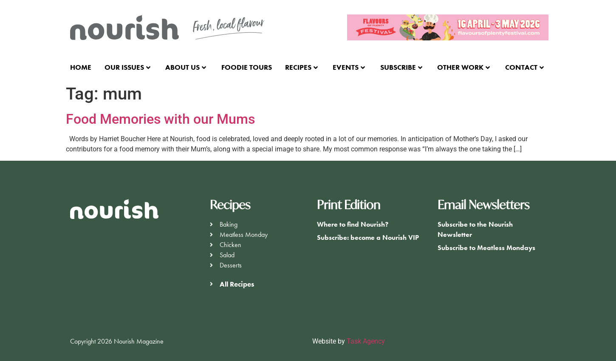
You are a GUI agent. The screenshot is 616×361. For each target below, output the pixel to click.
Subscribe (401, 67)
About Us (185, 67)
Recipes (301, 67)
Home (80, 67)
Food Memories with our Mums (160, 119)
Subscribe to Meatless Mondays (486, 247)
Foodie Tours (246, 67)
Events (349, 67)
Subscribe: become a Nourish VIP (368, 237)
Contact (524, 67)
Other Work (463, 67)
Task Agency (366, 341)
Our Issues (127, 67)
